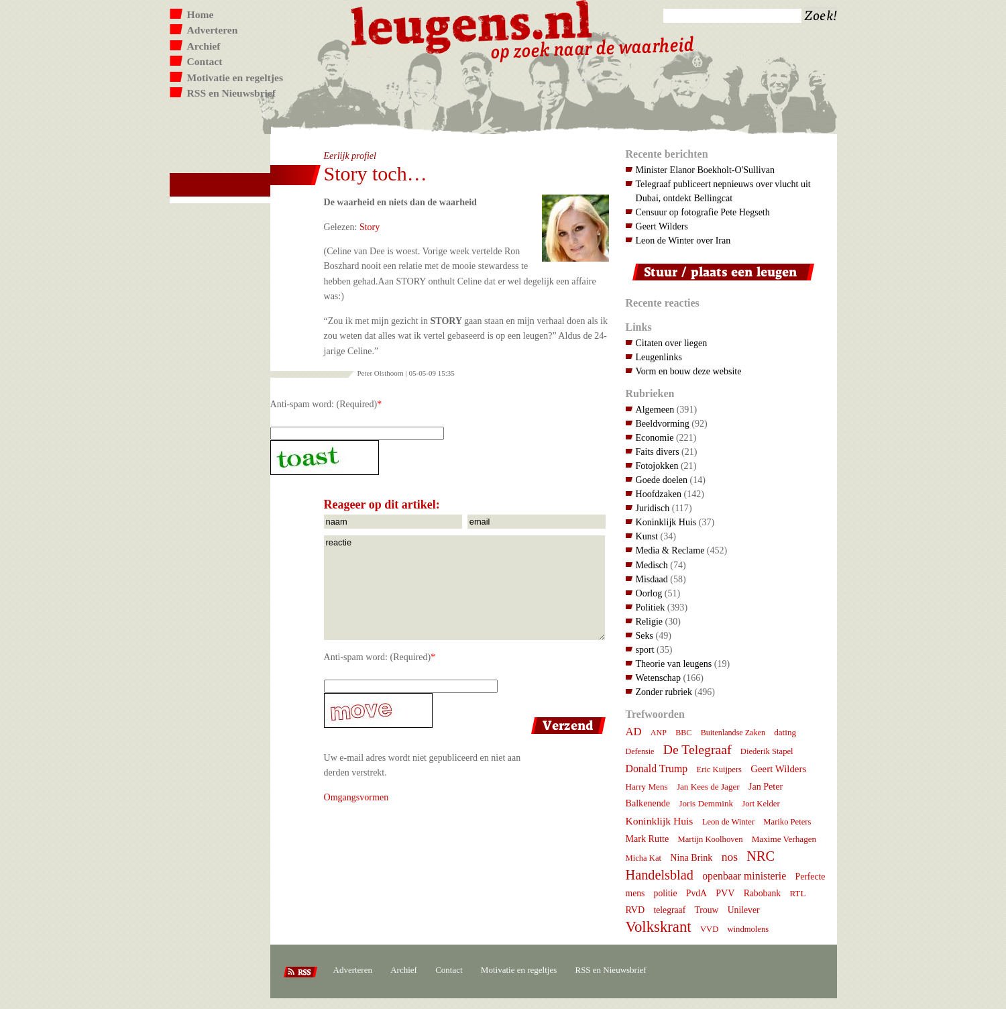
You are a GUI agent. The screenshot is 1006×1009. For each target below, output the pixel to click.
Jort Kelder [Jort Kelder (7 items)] (760, 803)
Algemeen (655, 409)
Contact (205, 61)
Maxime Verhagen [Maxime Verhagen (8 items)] (784, 839)
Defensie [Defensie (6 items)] (640, 751)
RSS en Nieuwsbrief (231, 93)
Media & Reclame (670, 550)
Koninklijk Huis (666, 522)
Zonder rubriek (664, 691)
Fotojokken (657, 465)
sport (645, 649)
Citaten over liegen (672, 342)
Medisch (652, 565)
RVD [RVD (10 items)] (635, 909)
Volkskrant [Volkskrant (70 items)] (658, 926)
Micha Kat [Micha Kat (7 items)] (644, 858)
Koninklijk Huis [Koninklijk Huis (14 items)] (659, 821)
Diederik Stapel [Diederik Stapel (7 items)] (766, 751)
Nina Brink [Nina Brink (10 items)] (691, 857)
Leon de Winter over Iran (683, 240)
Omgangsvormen (356, 797)
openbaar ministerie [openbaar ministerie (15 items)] (744, 876)
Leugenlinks (659, 357)
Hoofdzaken (659, 493)
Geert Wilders (662, 226)
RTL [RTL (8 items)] (797, 893)
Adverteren (212, 30)
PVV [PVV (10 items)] (725, 893)
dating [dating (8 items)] (785, 732)
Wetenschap (658, 677)
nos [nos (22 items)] (730, 856)
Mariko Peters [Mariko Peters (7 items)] (787, 822)
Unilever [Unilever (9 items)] (744, 910)
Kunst (647, 536)
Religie (649, 621)
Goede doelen (662, 479)
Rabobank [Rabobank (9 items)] (762, 893)
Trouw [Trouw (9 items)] (706, 910)
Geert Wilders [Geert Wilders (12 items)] (778, 768)
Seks (645, 635)
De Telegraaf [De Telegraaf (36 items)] (697, 749)
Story (369, 226)
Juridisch (653, 507)
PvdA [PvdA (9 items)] (696, 893)
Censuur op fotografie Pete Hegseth (703, 212)
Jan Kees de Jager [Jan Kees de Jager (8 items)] (708, 787)
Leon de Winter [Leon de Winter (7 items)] (728, 822)
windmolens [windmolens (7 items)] (748, 929)
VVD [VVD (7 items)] (709, 929)
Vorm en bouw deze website (689, 371)
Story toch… (375, 173)
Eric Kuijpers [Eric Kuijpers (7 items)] (719, 769)
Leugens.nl (472, 25)
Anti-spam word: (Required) (324, 404)
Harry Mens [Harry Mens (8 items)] (647, 787)
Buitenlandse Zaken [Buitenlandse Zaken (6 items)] (733, 732)
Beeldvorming (662, 423)
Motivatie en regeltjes (235, 77)
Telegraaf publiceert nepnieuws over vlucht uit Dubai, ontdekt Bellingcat (723, 190)
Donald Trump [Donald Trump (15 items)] (657, 768)
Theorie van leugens (674, 663)
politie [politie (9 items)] (665, 893)
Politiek (650, 607)
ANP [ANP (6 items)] (659, 732)
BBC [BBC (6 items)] (683, 732)
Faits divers (657, 451)
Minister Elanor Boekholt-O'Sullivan (705, 169)
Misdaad (652, 579)
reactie (464, 587)
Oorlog (649, 593)
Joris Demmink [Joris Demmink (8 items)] (706, 803)
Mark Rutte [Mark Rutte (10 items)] (647, 838)
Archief (204, 46)
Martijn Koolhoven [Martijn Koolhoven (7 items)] (709, 839)
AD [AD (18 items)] (634, 731)
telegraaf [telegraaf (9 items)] (669, 910)
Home (200, 14)
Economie (655, 437)
